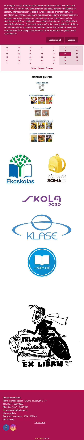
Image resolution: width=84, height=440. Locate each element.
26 (19, 60)
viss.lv (46, 438)
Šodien (33, 68)
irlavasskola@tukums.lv (16, 410)
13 (30, 54)
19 (19, 57)
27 (7, 47)
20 (30, 57)
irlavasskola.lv (9, 413)
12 (19, 54)
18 (7, 57)
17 (77, 54)
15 (54, 54)
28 (19, 47)
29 (30, 47)
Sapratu (71, 40)
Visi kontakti (8, 419)
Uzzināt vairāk (55, 40)
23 (65, 57)
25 (7, 60)
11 (7, 54)
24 (77, 57)
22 (54, 57)
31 (77, 60)
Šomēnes (49, 68)
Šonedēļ (41, 68)
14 (42, 54)
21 (42, 57)
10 (77, 51)
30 (42, 47)
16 (65, 54)
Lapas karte (40, 422)
